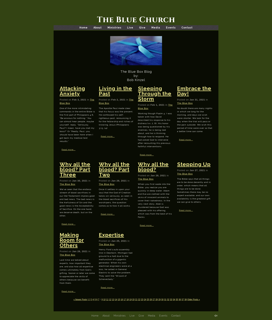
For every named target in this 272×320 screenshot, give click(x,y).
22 (139, 299)
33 (171, 299)
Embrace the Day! (194, 91)
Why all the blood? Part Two (114, 169)
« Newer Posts (80, 299)
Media (155, 27)
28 (156, 299)
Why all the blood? (153, 166)
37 (182, 299)
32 (168, 299)
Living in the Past (115, 91)
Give (142, 27)
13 (113, 299)
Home (83, 27)
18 (127, 299)
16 (122, 299)
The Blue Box (185, 103)
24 (145, 299)
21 (136, 299)
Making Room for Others (72, 240)
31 (165, 299)
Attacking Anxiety (72, 91)
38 (185, 299)
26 (151, 299)
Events (171, 27)
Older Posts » (193, 299)
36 (180, 299)
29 (159, 299)
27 (153, 299)
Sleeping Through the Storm (154, 93)
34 (174, 299)
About (98, 27)
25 (148, 299)
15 (119, 299)
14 (116, 299)
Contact (187, 27)
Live (130, 27)
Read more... (68, 149)
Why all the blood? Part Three (75, 169)
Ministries (114, 27)
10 (104, 299)
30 (162, 299)
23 (142, 299)
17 (125, 299)
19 (130, 299)
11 (107, 299)
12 (110, 299)
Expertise (111, 235)
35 (177, 299)
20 (133, 299)
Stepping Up (194, 164)
